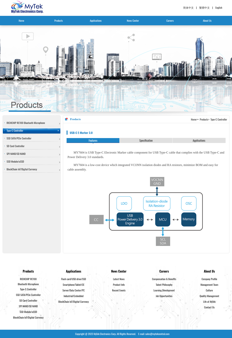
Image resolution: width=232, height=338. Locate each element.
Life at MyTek (209, 301)
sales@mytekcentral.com (157, 334)
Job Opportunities (164, 296)
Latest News (119, 279)
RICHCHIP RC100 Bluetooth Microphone (26, 123)
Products (58, 20)
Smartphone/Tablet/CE (74, 285)
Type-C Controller (15, 130)
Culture (209, 290)
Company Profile (209, 279)
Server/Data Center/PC (73, 290)
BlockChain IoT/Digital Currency (22, 169)
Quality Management (209, 296)
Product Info (119, 285)
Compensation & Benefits (164, 279)
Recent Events (119, 290)
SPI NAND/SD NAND (16, 154)
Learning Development (164, 290)
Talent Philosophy (164, 285)
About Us (207, 20)
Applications (95, 20)
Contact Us (209, 307)
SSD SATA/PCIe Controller (19, 138)
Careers (170, 20)
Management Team (209, 285)
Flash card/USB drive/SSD (73, 279)
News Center (133, 20)
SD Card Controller (16, 146)
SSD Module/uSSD (15, 161)
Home (21, 20)
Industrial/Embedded (73, 296)
